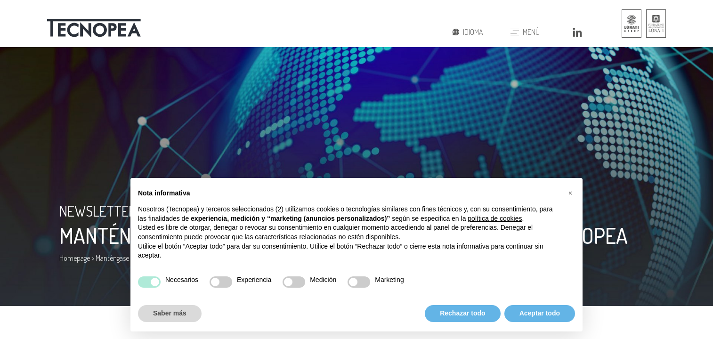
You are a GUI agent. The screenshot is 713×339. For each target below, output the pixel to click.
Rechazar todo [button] (462, 313)
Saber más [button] (169, 313)
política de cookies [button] (495, 218)
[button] (570, 193)
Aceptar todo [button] (539, 313)
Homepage (74, 258)
